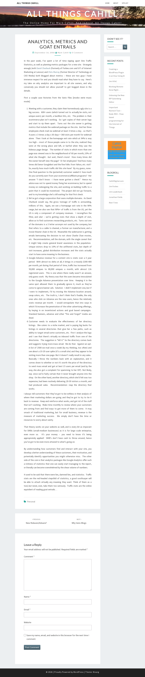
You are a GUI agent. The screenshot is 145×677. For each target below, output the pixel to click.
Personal (31, 501)
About (115, 3)
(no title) (113, 81)
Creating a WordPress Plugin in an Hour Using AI (117, 72)
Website (27, 622)
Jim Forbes (113, 186)
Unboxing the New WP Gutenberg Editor (116, 98)
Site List (125, 3)
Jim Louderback (115, 192)
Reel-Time (113, 202)
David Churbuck (43, 68)
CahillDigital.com (116, 181)
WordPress (78, 672)
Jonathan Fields (115, 197)
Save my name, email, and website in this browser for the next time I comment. (58, 637)
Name (27, 596)
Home (107, 3)
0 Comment (77, 53)
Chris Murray (54, 72)
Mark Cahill (63, 53)
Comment (29, 556)
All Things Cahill (28, 3)
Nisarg (96, 672)
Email (27, 609)
